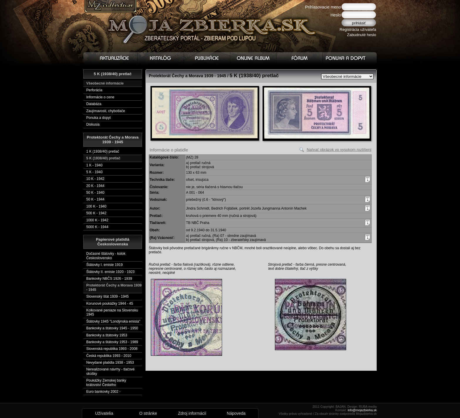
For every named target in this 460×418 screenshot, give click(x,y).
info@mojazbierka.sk (362, 410)
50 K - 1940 (95, 193)
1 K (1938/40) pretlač (102, 151)
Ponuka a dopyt (98, 118)
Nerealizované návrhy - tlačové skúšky (110, 371)
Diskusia (92, 124)
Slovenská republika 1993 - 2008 (112, 349)
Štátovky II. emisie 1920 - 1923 (110, 272)
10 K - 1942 (95, 179)
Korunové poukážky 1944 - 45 (109, 303)
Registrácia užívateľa (358, 29)
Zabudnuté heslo (361, 35)
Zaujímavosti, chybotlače (105, 111)
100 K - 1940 (96, 206)
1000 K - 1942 (97, 220)
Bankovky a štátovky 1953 (106, 335)
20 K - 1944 (95, 186)
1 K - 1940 (94, 165)
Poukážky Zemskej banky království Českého (106, 382)
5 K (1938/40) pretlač (103, 158)
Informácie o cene (100, 97)
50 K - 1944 (95, 199)
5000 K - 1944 (97, 227)
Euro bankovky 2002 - (103, 392)
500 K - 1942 (96, 213)
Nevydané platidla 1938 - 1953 (110, 362)
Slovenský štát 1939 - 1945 (107, 296)
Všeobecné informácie (105, 83)
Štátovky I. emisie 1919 (104, 265)
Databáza (93, 104)
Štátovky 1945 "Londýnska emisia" (113, 321)
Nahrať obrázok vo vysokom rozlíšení (339, 149)
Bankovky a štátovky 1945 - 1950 (112, 328)
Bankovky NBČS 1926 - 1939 (109, 279)
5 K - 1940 (94, 172)
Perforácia (94, 90)
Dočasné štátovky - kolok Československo (105, 256)
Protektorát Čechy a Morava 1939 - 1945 (114, 287)
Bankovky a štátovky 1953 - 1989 (112, 342)
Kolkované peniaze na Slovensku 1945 (112, 312)
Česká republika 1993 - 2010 (108, 356)
